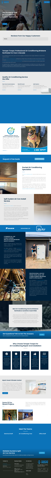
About (27, 469)
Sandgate (11, 57)
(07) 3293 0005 (5, 459)
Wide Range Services (44, 353)
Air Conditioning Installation (30, 459)
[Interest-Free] (25, 350)
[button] (39, 155)
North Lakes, (8, 57)
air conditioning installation (40, 276)
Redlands (20, 57)
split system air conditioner (9, 201)
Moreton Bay (31, 184)
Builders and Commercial (29, 464)
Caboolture (24, 184)
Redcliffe (27, 184)
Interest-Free (25, 352)
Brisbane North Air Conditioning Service (10, 54)
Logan (18, 57)
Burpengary (4, 57)
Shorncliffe (15, 57)
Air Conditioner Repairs (29, 460)
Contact (27, 470)
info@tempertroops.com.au (7, 460)
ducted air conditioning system (27, 170)
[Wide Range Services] (44, 350)
